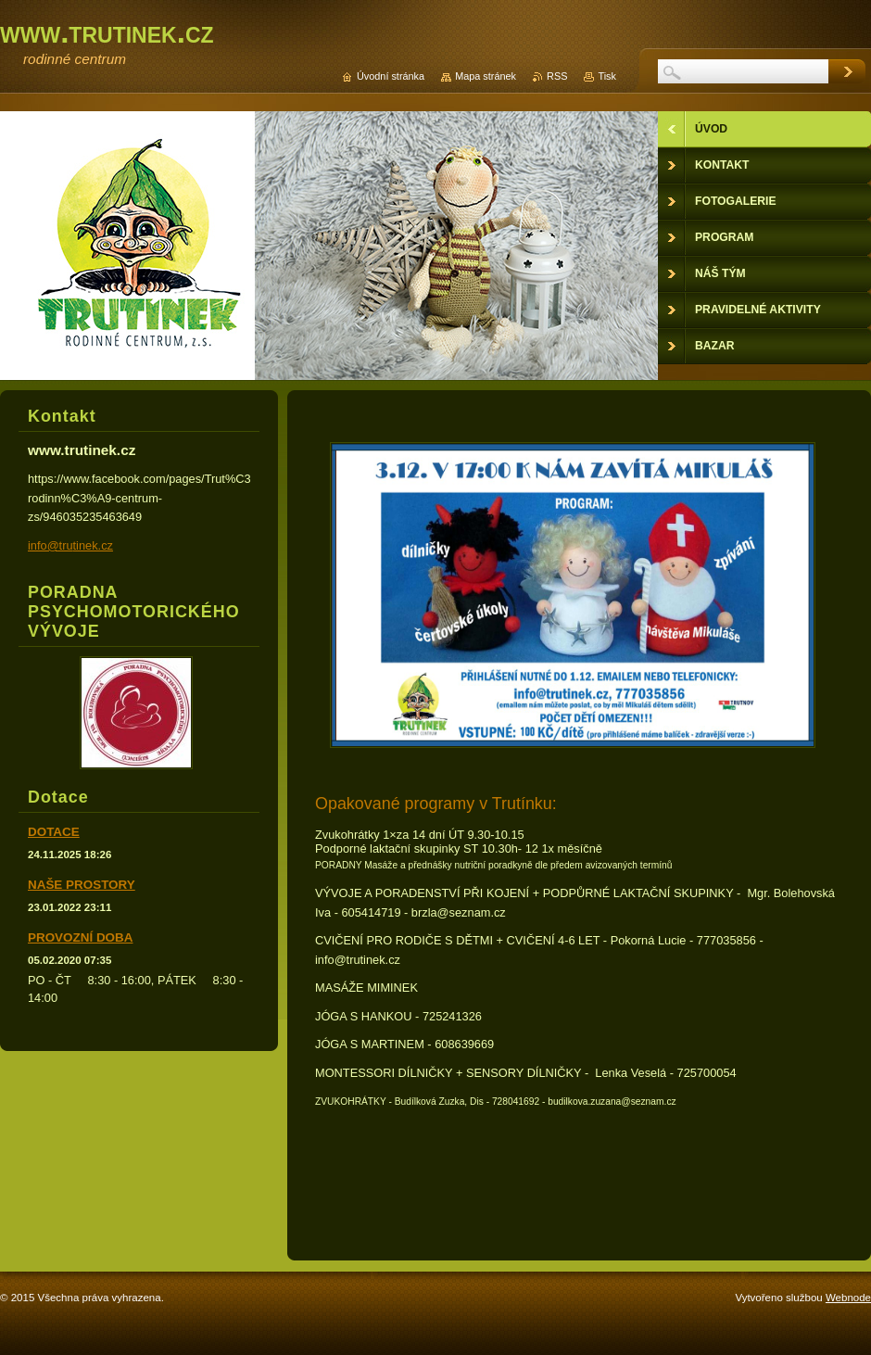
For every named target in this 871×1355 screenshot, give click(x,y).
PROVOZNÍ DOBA (80, 937)
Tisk (607, 76)
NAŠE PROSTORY (81, 885)
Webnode (848, 1297)
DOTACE (54, 832)
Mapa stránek (485, 76)
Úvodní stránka (390, 76)
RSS (557, 76)
